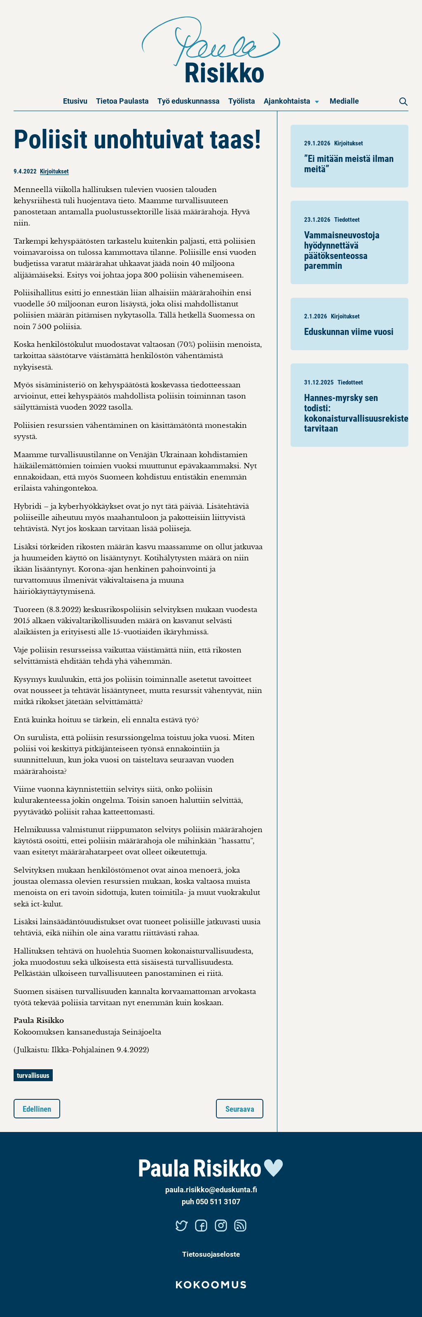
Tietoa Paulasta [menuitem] (122, 101)
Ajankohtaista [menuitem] (287, 101)
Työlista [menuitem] (241, 101)
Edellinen (37, 1108)
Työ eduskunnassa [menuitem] (188, 101)
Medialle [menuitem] (344, 101)
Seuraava (239, 1108)
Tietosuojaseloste (211, 1254)
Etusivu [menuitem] (75, 101)
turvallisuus (33, 1075)
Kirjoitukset (54, 171)
